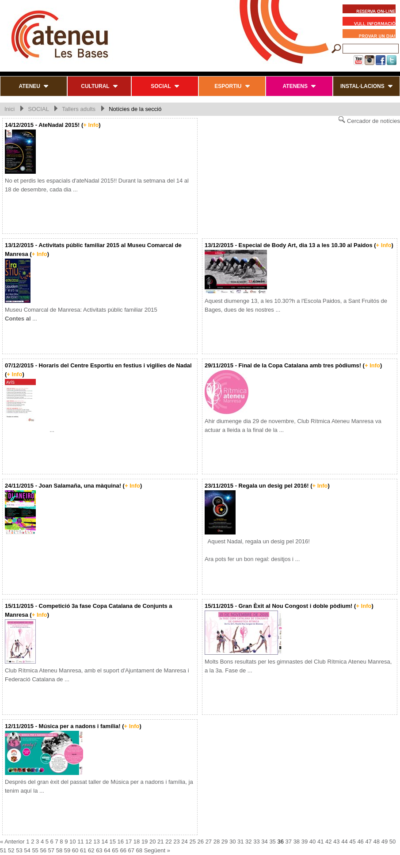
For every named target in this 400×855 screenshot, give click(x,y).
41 (320, 841)
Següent (154, 850)
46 (360, 841)
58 (59, 850)
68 (139, 850)
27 (209, 841)
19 (144, 841)
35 (272, 841)
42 (328, 841)
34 (264, 841)
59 (67, 850)
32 (248, 841)
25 (192, 841)
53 (19, 850)
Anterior (14, 841)
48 (376, 841)
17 (129, 841)
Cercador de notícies (369, 120)
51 (3, 850)
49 (384, 841)
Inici (9, 109)
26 (201, 841)
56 (43, 850)
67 (131, 850)
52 (11, 850)
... (29, 430)
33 (256, 841)
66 (123, 850)
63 (99, 850)
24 (184, 841)
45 (352, 841)
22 (168, 841)
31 (240, 841)
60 (75, 850)
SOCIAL (38, 109)
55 (35, 850)
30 (232, 841)
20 (152, 841)
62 (91, 850)
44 (344, 841)
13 (96, 841)
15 (113, 841)
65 (115, 850)
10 (72, 841)
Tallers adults (78, 109)
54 (27, 850)
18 (136, 841)
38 (296, 841)
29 (224, 841)
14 (104, 841)
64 (107, 850)
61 (83, 850)
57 (51, 850)
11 (80, 841)
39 (304, 841)
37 (289, 841)
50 (392, 841)
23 (176, 841)
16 (121, 841)
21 (160, 841)
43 (336, 841)
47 (368, 841)
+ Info (91, 125)
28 (216, 841)
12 (88, 841)
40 (312, 841)
